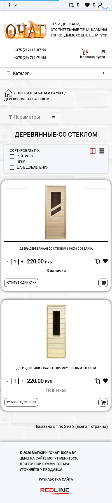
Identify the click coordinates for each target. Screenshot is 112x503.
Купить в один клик (21, 282)
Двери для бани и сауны (40, 93)
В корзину (103, 283)
